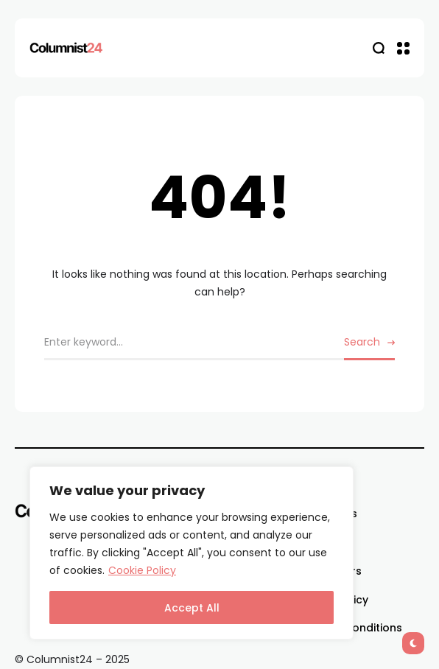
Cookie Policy (142, 570)
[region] (191, 553)
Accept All (192, 607)
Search (362, 341)
